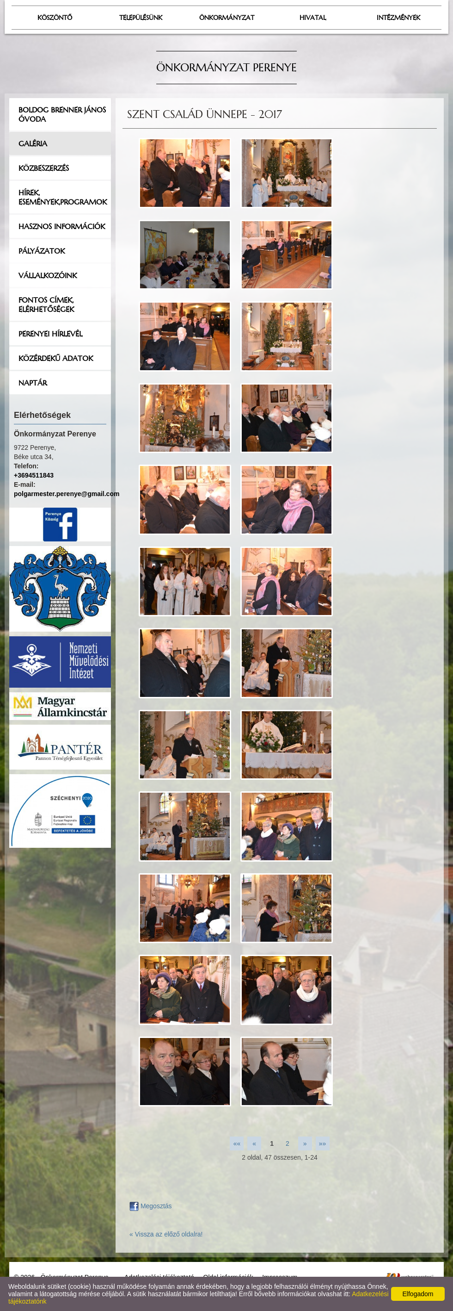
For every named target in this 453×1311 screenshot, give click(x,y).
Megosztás (150, 1206)
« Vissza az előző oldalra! (166, 1234)
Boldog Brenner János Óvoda (62, 114)
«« (237, 1143)
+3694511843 (34, 475)
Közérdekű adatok (55, 358)
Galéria (32, 143)
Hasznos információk (61, 226)
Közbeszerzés (43, 168)
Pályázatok (41, 250)
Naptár (32, 382)
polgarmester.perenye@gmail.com (66, 493)
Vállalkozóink (47, 275)
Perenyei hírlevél (50, 333)
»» (322, 1143)
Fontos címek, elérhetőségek (46, 304)
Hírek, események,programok (62, 197)
